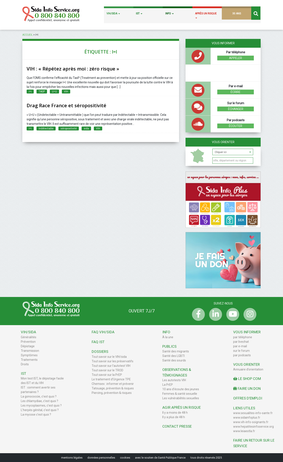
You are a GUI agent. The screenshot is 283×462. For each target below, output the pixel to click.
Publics (169, 346)
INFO (169, 13)
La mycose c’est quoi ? (36, 414)
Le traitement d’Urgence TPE (111, 379)
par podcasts (242, 355)
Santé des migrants (175, 351)
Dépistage (28, 346)
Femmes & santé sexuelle (179, 393)
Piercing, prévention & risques (112, 393)
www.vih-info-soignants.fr (250, 422)
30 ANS (236, 13)
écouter (235, 126)
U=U (54, 91)
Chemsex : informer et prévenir (113, 384)
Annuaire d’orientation (248, 369)
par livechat (241, 341)
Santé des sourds (174, 360)
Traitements (29, 359)
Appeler (235, 58)
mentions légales (71, 457)
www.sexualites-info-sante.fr (253, 413)
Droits (25, 364)
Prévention (28, 341)
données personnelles (101, 457)
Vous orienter (223, 142)
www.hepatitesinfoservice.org (253, 426)
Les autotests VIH (174, 380)
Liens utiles (244, 408)
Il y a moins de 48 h (175, 412)
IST (139, 13)
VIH (66, 91)
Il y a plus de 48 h (173, 417)
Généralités (28, 337)
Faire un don (247, 388)
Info (166, 332)
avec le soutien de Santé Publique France (160, 457)
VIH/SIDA (113, 13)
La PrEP (167, 384)
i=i (30, 91)
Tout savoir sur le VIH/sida (109, 356)
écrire (235, 92)
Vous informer (247, 332)
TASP (42, 91)
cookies (125, 457)
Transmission (30, 350)
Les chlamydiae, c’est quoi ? (39, 401)
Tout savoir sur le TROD (107, 370)
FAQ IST (98, 342)
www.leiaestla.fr (244, 431)
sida (86, 128)
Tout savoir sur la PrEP (107, 374)
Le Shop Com (247, 378)
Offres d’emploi (247, 398)
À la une (167, 337)
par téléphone (242, 337)
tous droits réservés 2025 (206, 457)
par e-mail (240, 346)
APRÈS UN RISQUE (206, 15)
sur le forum (241, 350)
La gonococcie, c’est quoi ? (38, 396)
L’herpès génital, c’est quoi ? (40, 410)
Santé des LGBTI (173, 356)
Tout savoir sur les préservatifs (112, 361)
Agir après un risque (181, 407)
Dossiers (100, 351)
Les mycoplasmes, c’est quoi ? (41, 405)
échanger (235, 109)
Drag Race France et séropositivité (66, 105)
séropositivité (69, 128)
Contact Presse (177, 426)
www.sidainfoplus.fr (246, 417)
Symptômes (29, 355)
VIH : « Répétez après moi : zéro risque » (73, 68)
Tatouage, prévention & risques (113, 388)
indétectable (46, 128)
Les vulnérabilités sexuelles (180, 398)
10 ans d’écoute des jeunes (180, 389)
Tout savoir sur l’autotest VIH (111, 365)
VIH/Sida (28, 332)
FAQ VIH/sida (103, 332)
